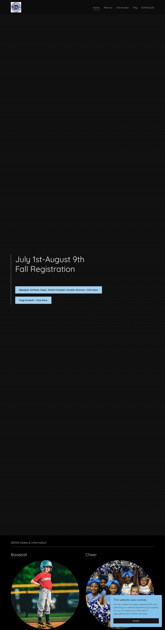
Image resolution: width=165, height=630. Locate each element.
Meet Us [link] (108, 7)
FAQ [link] (135, 7)
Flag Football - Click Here (33, 300)
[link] (16, 7)
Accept (136, 621)
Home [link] (96, 7)
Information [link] (122, 7)
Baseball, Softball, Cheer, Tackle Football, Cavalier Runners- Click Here (58, 290)
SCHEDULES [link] (147, 7)
